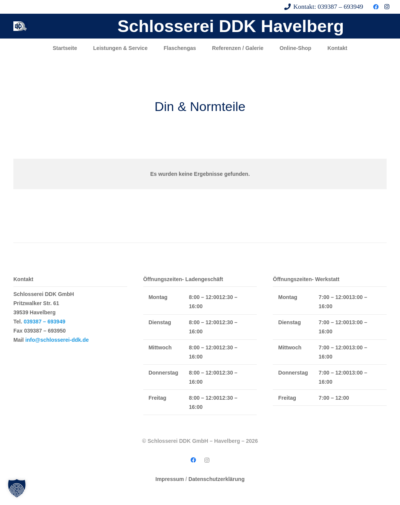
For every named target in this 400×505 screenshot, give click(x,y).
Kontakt (337, 48)
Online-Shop (295, 48)
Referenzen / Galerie (238, 48)
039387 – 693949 (44, 321)
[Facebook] (376, 7)
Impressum (169, 479)
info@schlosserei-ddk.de (57, 340)
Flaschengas (180, 48)
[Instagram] (386, 7)
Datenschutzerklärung (216, 479)
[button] (17, 488)
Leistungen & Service (120, 48)
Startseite (65, 48)
